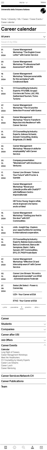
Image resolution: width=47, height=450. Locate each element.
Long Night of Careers (10, 352)
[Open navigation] (3, 2)
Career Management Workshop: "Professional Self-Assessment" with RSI (26, 64)
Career (25, 19)
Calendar (5, 349)
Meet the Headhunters (10, 357)
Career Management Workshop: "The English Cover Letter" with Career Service (27, 52)
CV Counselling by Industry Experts (15, 360)
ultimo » (37, 307)
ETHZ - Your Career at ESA (25, 300)
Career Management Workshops (14, 355)
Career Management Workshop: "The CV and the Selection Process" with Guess (27, 108)
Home (3, 19)
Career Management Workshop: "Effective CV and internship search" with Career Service (27, 263)
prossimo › (28, 307)
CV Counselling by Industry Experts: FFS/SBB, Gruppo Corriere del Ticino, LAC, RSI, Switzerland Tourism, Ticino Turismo (26, 93)
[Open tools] (32, 447)
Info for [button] (23, 2)
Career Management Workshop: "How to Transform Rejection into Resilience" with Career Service (27, 121)
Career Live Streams (9, 362)
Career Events (36, 19)
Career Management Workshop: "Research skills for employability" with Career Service (27, 150)
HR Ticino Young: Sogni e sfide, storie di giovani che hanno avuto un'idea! (27, 204)
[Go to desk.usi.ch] (14, 447)
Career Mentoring (8, 368)
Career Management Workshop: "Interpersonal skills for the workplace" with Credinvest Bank (27, 77)
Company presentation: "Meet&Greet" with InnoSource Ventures (27, 163)
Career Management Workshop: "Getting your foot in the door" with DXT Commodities (27, 216)
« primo (4, 307)
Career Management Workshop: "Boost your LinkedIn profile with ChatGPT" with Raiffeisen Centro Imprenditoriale (27, 189)
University (12, 19)
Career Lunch (6, 365)
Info (19, 19)
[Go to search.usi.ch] (5, 447)
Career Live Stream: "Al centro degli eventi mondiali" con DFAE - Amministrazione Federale (27, 276)
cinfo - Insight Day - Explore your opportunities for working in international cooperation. (27, 230)
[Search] (23, 447)
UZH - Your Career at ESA (24, 294)
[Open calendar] (41, 447)
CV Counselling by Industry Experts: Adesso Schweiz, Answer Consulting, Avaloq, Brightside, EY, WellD (25, 135)
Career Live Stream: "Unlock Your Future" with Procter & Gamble (26, 175)
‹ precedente (14, 307)
